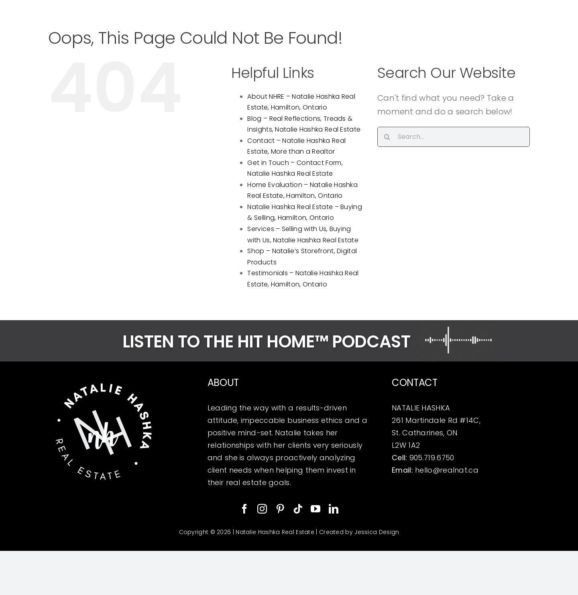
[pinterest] (280, 509)
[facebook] (244, 509)
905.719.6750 (431, 458)
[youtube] (315, 509)
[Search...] (453, 137)
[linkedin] (333, 509)
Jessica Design (376, 532)
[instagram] (262, 509)
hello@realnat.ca (446, 470)
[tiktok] (298, 509)
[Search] (387, 137)
